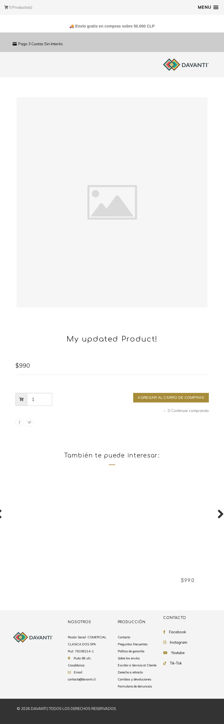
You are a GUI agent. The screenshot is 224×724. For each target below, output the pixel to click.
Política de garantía (131, 652)
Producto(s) (18, 7)
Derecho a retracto (130, 673)
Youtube (178, 653)
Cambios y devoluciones (134, 680)
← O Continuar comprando (186, 411)
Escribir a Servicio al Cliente (137, 666)
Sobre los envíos (129, 659)
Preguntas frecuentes (133, 644)
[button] (208, 7)
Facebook (177, 632)
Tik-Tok (176, 663)
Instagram (178, 642)
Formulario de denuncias (135, 687)
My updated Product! (45, 571)
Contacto (124, 637)
